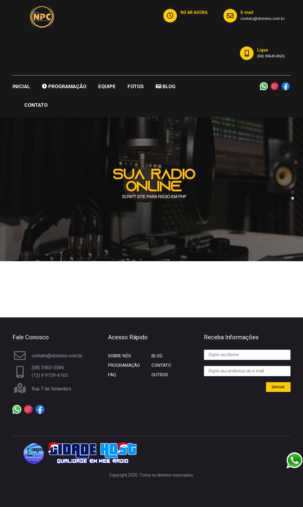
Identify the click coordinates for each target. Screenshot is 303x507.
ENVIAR (278, 387)
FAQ (112, 374)
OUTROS (160, 374)
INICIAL (21, 86)
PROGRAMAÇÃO (64, 86)
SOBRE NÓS (119, 356)
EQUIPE (107, 86)
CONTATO (36, 105)
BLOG (165, 86)
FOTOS (136, 86)
